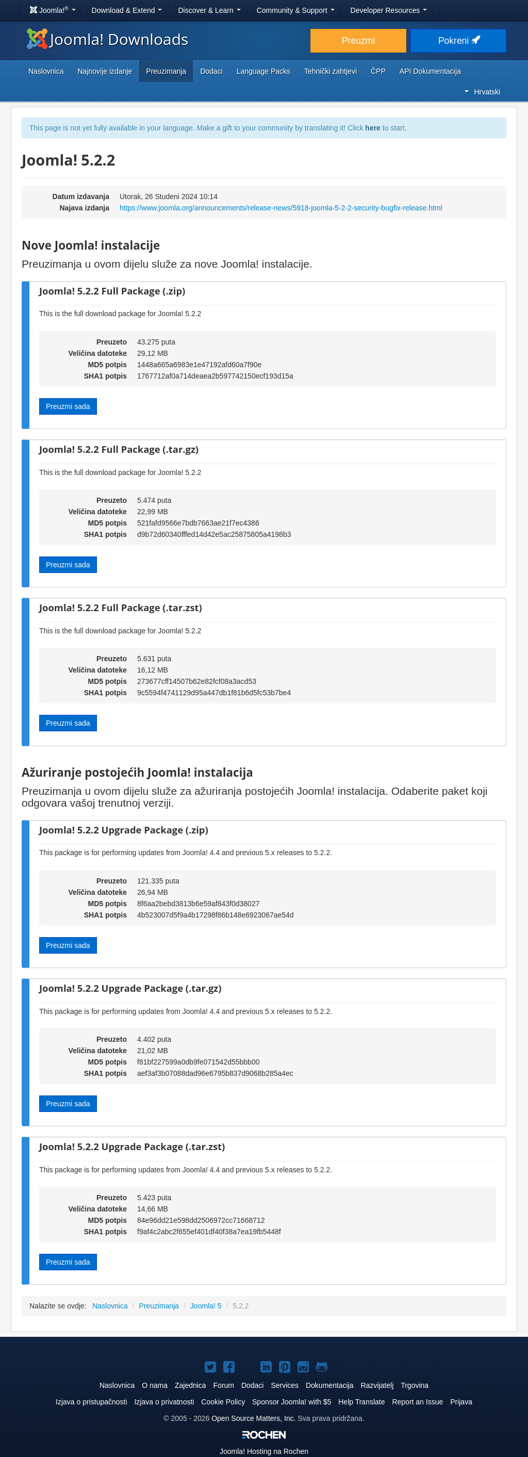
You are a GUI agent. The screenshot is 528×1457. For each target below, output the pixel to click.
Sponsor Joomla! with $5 (291, 1402)
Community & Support (296, 10)
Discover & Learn (209, 10)
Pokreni (458, 41)
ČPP (378, 71)
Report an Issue (417, 1402)
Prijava (461, 1402)
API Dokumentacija (430, 71)
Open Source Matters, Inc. (254, 1418)
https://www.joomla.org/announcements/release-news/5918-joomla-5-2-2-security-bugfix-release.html (281, 208)
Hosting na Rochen (264, 1451)
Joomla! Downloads (107, 39)
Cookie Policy (223, 1402)
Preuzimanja (166, 71)
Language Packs (263, 71)
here (373, 128)
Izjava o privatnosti (164, 1402)
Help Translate (361, 1402)
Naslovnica (45, 71)
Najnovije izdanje (104, 71)
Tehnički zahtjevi (330, 71)
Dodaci (211, 71)
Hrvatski (482, 92)
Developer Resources (389, 10)
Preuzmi (358, 41)
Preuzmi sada (68, 406)
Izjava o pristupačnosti (91, 1402)
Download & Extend (127, 10)
